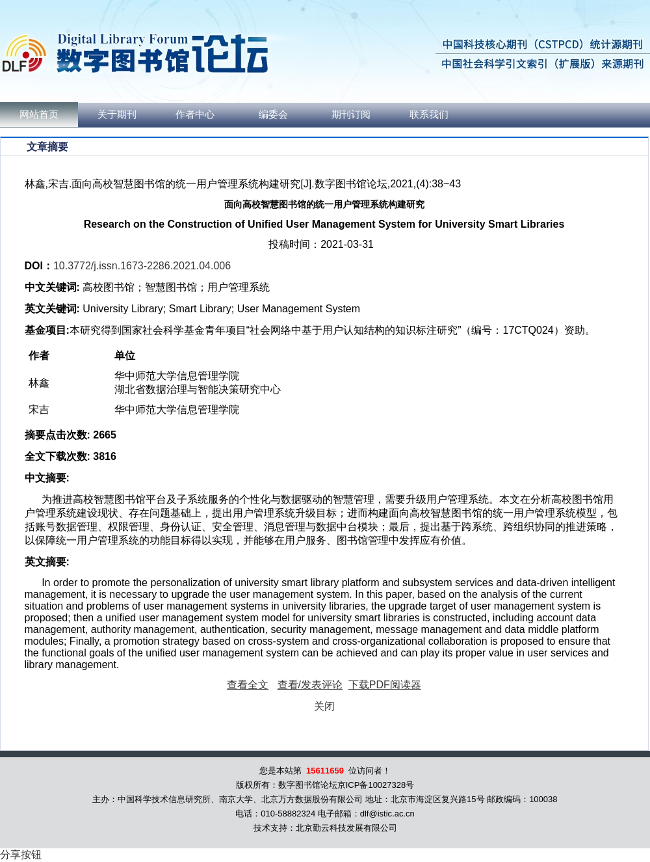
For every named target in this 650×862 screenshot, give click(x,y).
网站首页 (39, 114)
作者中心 (195, 114)
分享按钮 (21, 854)
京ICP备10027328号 (376, 785)
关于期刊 (117, 114)
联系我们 (429, 114)
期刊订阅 (351, 114)
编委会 (273, 114)
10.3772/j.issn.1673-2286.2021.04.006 (142, 265)
